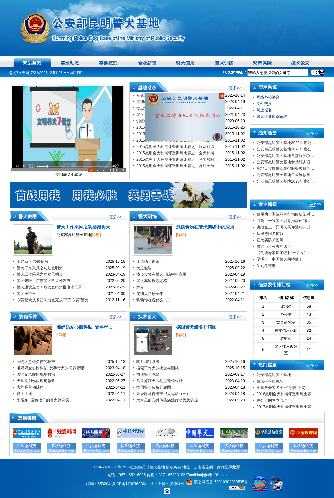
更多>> (235, 88)
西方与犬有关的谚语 (274, 246)
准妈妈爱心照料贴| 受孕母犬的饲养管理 (50, 368)
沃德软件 (177, 484)
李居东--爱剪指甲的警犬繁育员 (43, 400)
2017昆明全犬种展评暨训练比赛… (286, 407)
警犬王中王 (26, 293)
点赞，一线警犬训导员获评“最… (284, 221)
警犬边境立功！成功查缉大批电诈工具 (49, 287)
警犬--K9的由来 (270, 381)
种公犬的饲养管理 (272, 400)
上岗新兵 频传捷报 (32, 261)
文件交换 (264, 103)
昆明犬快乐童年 (149, 293)
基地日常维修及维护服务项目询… (285, 168)
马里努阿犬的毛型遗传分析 (159, 381)
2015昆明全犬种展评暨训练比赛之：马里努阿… (177, 159)
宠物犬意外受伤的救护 (36, 361)
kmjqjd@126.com (212, 475)
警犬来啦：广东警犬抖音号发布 (43, 281)
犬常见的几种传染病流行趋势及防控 (167, 400)
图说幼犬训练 (147, 261)
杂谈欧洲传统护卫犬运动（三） (163, 393)
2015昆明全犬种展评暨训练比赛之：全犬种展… (177, 153)
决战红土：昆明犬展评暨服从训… (285, 227)
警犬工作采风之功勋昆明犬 (83, 226)
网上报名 (264, 110)
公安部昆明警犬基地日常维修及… (285, 175)
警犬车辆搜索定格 (151, 281)
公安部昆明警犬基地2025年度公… (286, 181)
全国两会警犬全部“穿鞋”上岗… (283, 387)
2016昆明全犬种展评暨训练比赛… (286, 394)
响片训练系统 (147, 361)
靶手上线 (24, 393)
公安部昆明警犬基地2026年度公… (286, 143)
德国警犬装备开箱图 (196, 327)
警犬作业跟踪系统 (272, 116)
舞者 (140, 287)
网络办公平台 (268, 97)
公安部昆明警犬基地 (274, 375)
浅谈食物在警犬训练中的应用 (205, 226)
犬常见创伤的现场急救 (36, 381)
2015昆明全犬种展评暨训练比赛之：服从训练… (177, 146)
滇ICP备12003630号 (128, 484)
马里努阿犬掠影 (270, 233)
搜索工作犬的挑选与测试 (157, 368)
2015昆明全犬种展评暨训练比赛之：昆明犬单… (177, 166)
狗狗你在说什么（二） (155, 300)
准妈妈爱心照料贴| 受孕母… (84, 327)
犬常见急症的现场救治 (36, 374)
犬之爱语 (144, 268)
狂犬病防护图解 (270, 240)
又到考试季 (266, 265)
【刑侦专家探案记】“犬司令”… (283, 253)
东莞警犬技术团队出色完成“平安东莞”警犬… (54, 300)
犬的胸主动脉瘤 (30, 387)
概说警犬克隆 (147, 374)
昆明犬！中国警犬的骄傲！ (280, 259)
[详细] (96, 235)
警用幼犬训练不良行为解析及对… (285, 214)
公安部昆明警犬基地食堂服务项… (285, 155)
